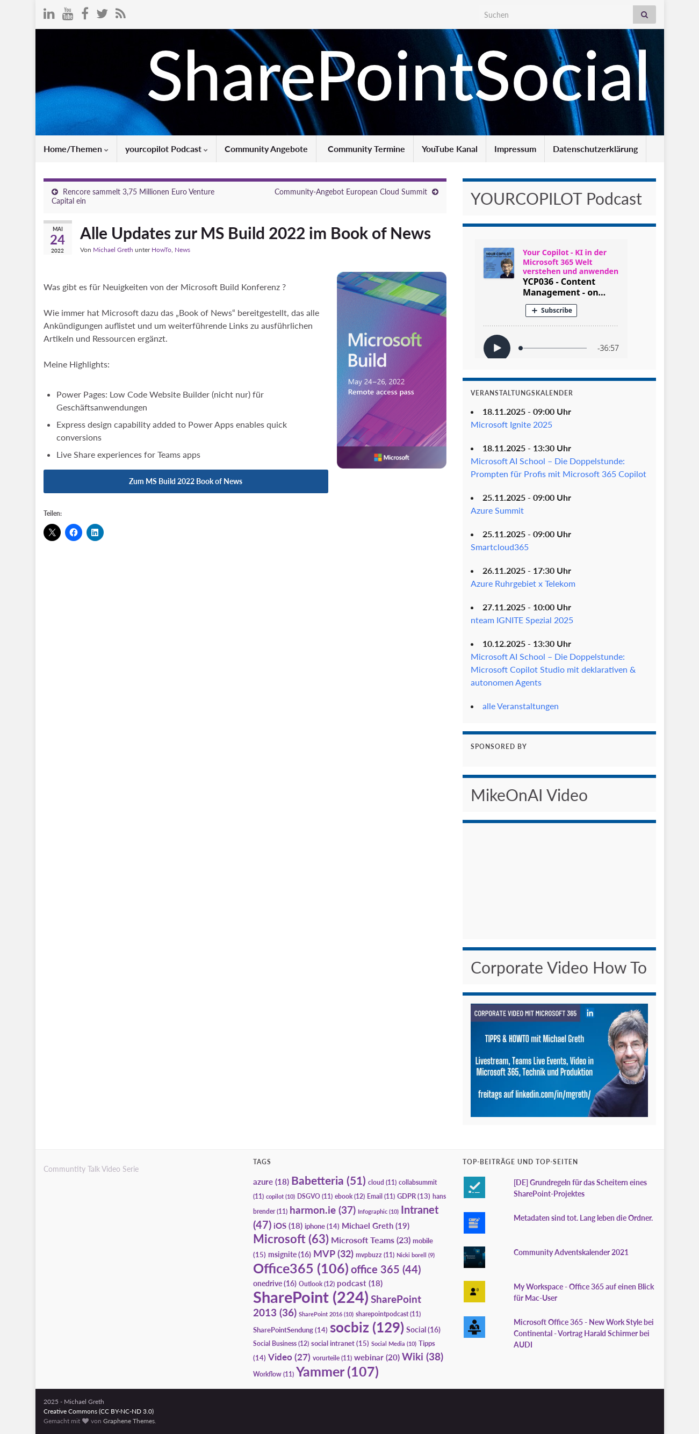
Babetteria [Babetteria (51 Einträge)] (328, 1180)
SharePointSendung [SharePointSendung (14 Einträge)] (290, 1329)
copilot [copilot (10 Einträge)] (280, 1196)
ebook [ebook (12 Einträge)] (350, 1196)
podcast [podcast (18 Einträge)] (360, 1283)
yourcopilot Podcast (166, 148)
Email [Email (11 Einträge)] (381, 1196)
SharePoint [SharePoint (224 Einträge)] (311, 1296)
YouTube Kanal (450, 148)
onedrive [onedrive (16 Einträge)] (275, 1283)
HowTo (161, 250)
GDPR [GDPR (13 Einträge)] (413, 1196)
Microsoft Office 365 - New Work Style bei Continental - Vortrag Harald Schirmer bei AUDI (584, 1333)
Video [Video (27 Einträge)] (289, 1357)
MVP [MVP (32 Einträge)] (333, 1253)
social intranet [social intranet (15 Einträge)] (340, 1343)
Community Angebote (266, 148)
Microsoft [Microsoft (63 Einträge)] (291, 1238)
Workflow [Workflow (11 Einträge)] (273, 1374)
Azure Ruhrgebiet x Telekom (523, 583)
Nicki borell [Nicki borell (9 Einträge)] (416, 1254)
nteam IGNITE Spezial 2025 (522, 620)
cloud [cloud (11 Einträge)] (382, 1182)
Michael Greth (113, 250)
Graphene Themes (129, 1421)
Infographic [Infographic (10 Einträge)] (378, 1211)
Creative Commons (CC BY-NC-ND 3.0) (99, 1411)
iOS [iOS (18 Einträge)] (287, 1225)
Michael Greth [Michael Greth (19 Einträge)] (375, 1225)
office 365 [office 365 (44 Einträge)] (386, 1269)
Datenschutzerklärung (595, 148)
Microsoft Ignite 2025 (511, 424)
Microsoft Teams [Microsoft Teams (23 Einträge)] (370, 1240)
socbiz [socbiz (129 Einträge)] (367, 1327)
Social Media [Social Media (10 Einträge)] (393, 1343)
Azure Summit (497, 510)
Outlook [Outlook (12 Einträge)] (317, 1284)
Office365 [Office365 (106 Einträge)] (301, 1268)
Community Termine (365, 148)
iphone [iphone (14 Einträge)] (322, 1226)
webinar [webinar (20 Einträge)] (377, 1357)
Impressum (515, 148)
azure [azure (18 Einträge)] (271, 1181)
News (182, 250)
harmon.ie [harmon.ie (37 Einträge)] (323, 1210)
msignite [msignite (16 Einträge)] (289, 1254)
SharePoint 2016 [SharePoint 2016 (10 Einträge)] (326, 1313)
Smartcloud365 (500, 547)
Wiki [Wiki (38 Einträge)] (422, 1356)
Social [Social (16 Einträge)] (423, 1329)
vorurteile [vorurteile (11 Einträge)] (332, 1358)
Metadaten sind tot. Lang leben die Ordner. (583, 1217)
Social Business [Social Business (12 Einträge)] (281, 1343)
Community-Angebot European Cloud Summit (351, 191)
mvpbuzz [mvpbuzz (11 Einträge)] (375, 1255)
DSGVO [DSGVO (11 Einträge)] (315, 1196)
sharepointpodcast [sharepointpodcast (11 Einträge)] (388, 1314)
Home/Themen (76, 148)
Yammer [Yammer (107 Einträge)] (337, 1371)
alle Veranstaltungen (520, 706)
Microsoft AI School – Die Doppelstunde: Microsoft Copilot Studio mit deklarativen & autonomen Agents (553, 669)
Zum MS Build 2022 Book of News (185, 481)
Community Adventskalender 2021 (571, 1252)
